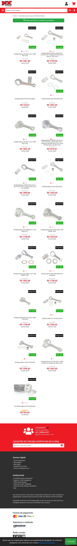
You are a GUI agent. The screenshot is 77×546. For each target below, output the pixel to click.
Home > (15, 16)
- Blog (14, 488)
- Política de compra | (19, 484)
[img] (74, 10)
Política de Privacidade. (46, 543)
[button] (67, 4)
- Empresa (16, 480)
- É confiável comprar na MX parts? (23, 478)
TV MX (21, 480)
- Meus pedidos (17, 462)
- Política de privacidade (19, 482)
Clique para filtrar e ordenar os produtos (38, 20)
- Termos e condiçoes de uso (21, 468)
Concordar (70, 541)
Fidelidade (28, 484)
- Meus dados (17, 464)
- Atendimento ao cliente (20, 466)
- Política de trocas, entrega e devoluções (24, 486)
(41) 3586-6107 (42, 432)
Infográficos (27, 480)
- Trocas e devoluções (19, 460)
